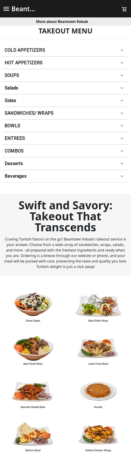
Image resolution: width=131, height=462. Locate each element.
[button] (65, 50)
